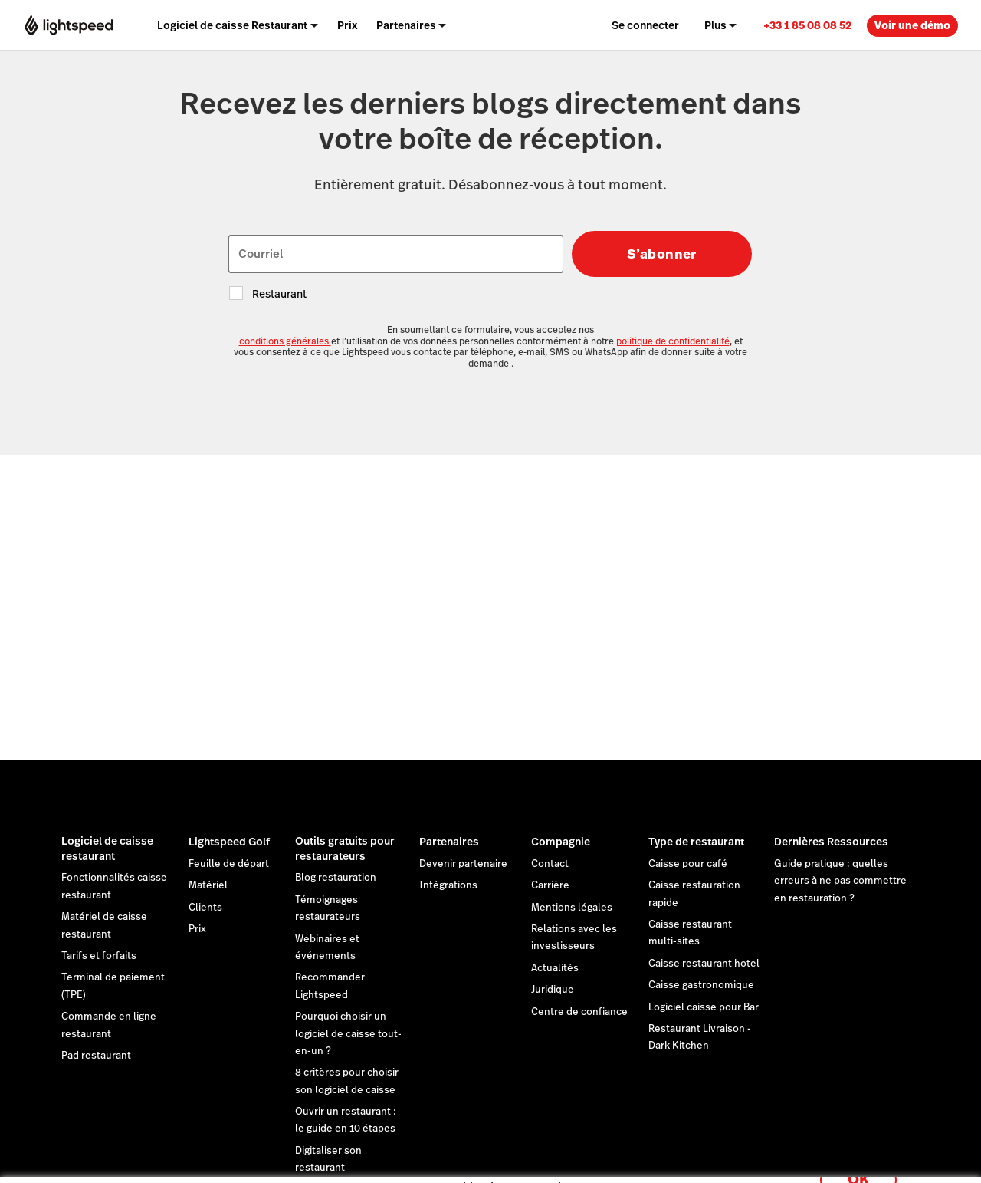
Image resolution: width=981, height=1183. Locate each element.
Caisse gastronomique (701, 985)
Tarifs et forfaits (98, 956)
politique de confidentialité (673, 341)
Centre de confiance (579, 1012)
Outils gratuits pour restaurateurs (345, 848)
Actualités (555, 968)
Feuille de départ (229, 864)
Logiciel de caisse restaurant (107, 848)
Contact (550, 864)
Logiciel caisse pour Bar (703, 1007)
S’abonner (661, 254)
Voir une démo (912, 25)
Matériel (208, 885)
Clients (205, 907)
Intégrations (448, 885)
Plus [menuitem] (715, 25)
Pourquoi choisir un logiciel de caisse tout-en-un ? (348, 1034)
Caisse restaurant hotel (704, 963)
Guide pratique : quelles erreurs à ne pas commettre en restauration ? (840, 881)
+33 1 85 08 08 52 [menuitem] (807, 25)
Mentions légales (571, 907)
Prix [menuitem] (347, 25)
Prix (197, 929)
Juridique (552, 990)
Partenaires (449, 841)
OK (858, 1162)
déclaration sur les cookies (601, 1154)
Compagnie (560, 841)
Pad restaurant (96, 1056)
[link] (807, 25)
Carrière (550, 885)
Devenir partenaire (463, 864)
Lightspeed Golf (229, 841)
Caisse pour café (687, 864)
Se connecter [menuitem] (645, 25)
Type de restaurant (696, 841)
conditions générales (285, 341)
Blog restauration (335, 878)
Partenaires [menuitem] (406, 25)
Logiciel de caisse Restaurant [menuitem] (232, 25)
